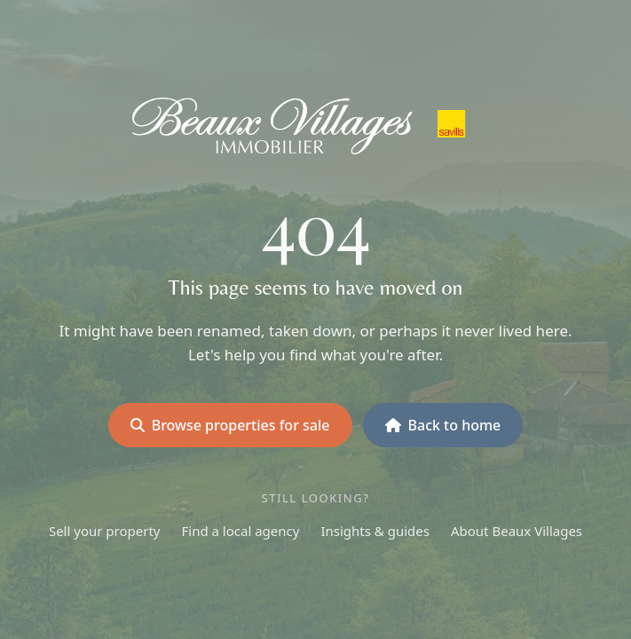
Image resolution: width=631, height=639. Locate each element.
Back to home (443, 425)
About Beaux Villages (516, 531)
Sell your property (105, 531)
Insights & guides (375, 531)
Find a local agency (241, 531)
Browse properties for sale (230, 425)
